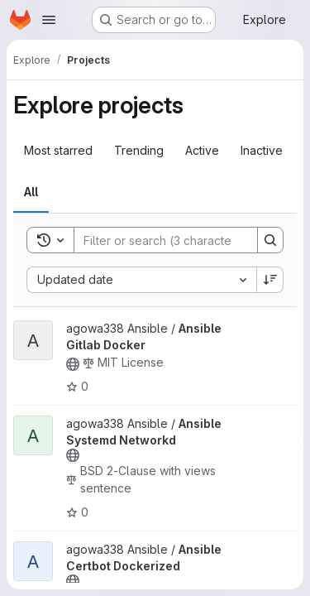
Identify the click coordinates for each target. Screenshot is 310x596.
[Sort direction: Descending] (270, 280)
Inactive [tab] (262, 150)
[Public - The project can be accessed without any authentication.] (72, 364)
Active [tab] (202, 150)
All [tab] (31, 192)
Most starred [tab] (58, 150)
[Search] (182, 240)
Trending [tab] (139, 150)
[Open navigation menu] (49, 20)
